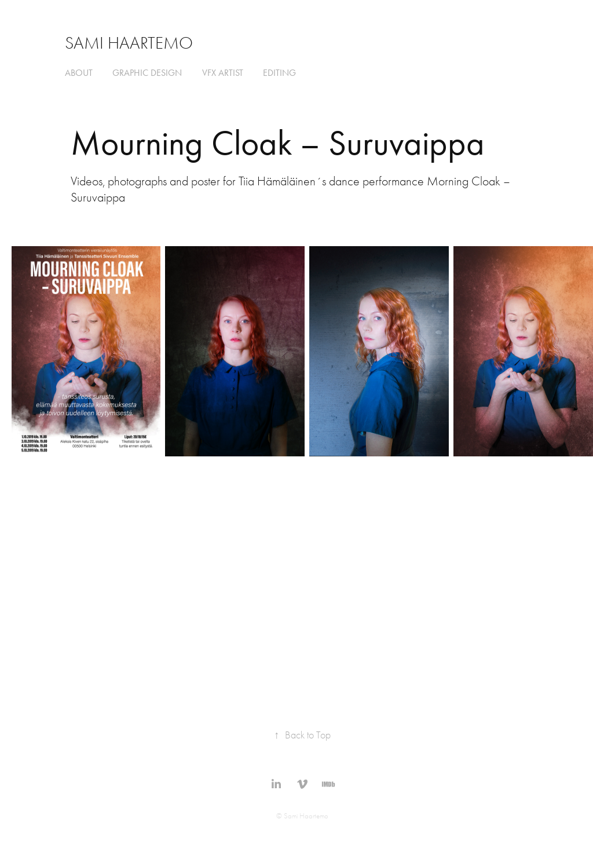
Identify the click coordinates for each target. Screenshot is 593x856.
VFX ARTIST (222, 72)
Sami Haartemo (129, 43)
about (79, 72)
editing (279, 72)
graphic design (147, 72)
